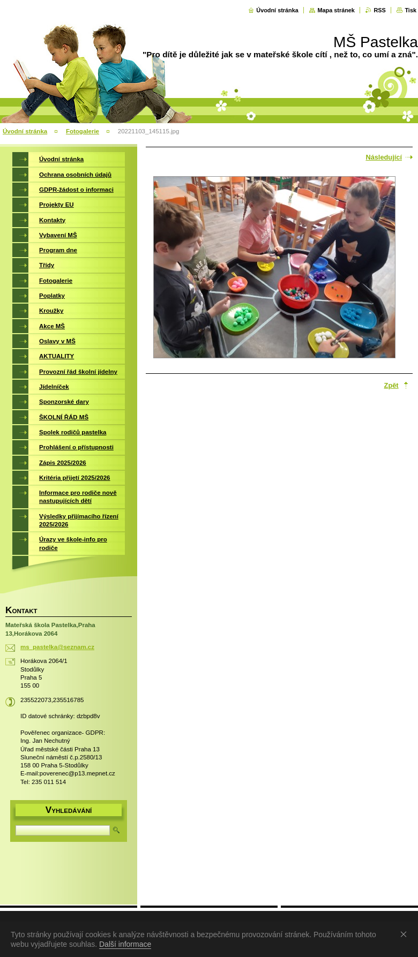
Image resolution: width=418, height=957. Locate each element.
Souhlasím (405, 934)
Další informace (125, 944)
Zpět (391, 385)
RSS (379, 10)
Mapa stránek (336, 10)
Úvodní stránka (277, 10)
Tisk (410, 10)
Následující (383, 157)
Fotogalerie (82, 131)
